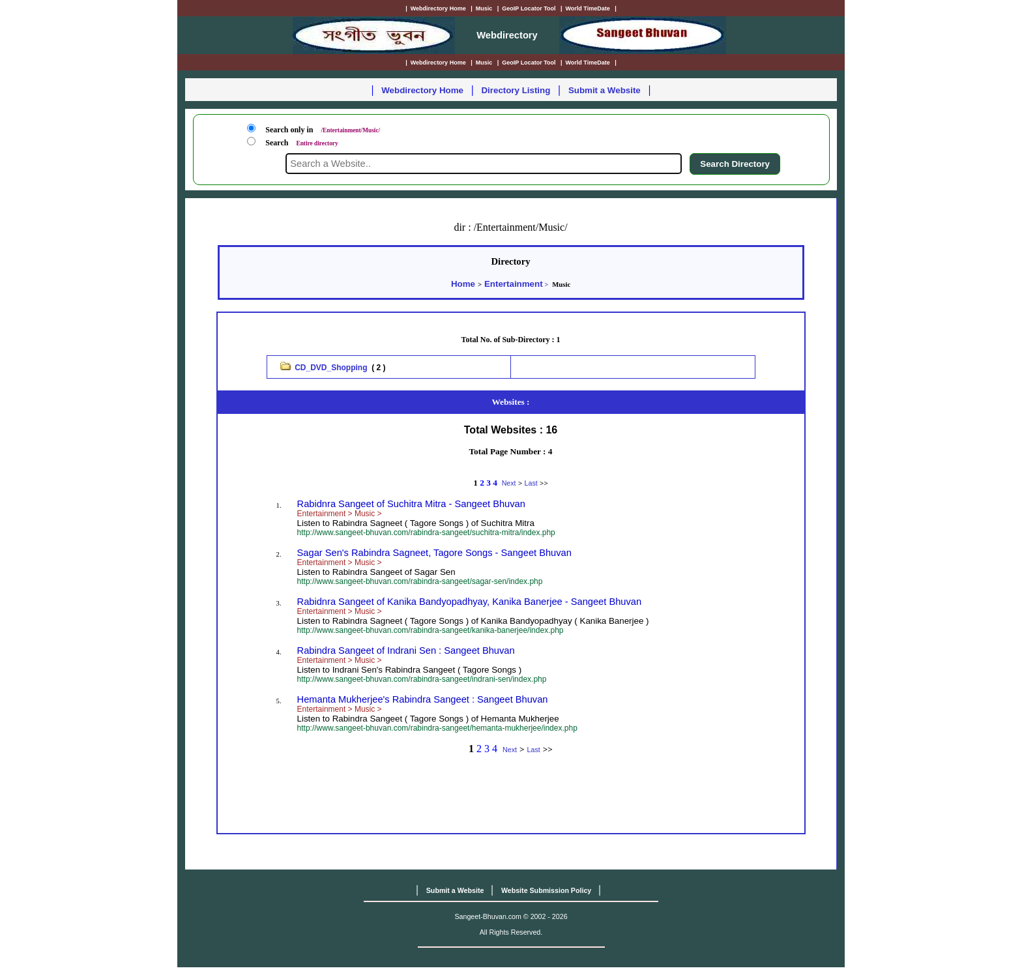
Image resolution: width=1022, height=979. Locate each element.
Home (463, 284)
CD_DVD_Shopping (331, 367)
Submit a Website (604, 90)
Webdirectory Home (422, 90)
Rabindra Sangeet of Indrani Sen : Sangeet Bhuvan (406, 650)
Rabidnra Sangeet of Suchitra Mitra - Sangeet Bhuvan (411, 504)
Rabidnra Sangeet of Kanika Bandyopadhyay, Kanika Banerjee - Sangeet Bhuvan (469, 601)
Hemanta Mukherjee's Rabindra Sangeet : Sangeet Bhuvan (422, 699)
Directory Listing (515, 90)
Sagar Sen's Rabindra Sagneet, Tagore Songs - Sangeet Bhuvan (434, 553)
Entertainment (513, 284)
